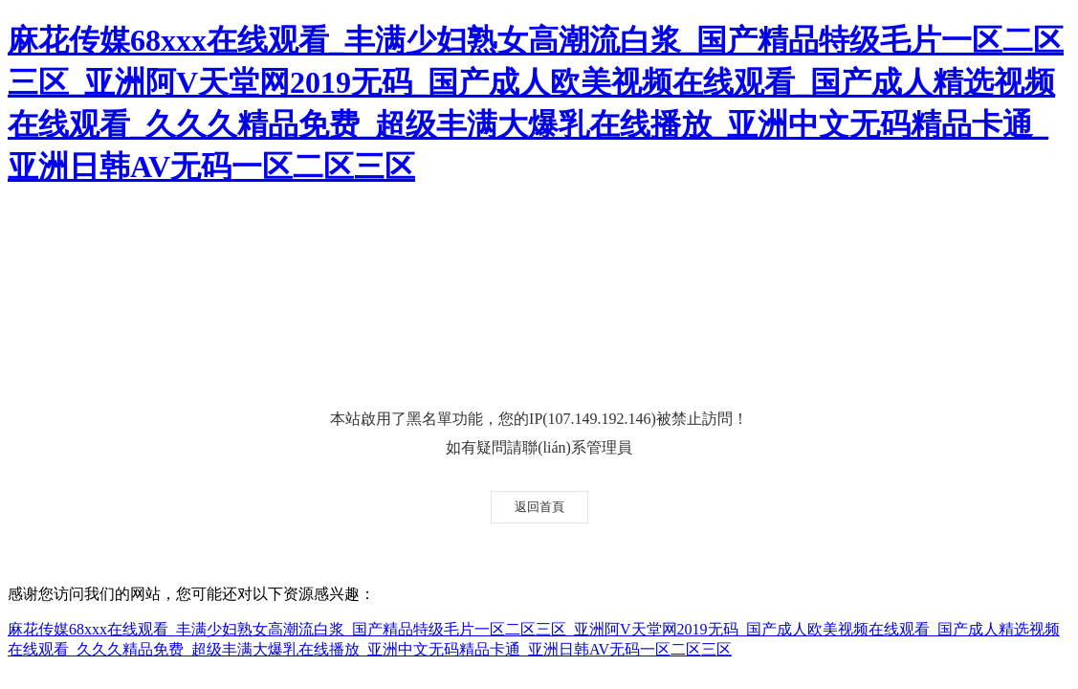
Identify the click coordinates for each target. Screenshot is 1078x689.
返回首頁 (539, 507)
